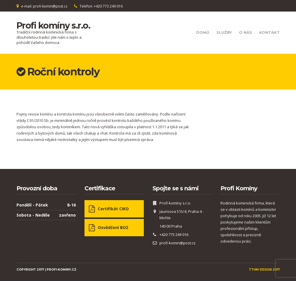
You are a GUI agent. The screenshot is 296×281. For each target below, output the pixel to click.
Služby (224, 32)
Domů (202, 32)
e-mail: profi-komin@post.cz (44, 6)
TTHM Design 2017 (264, 269)
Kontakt (269, 32)
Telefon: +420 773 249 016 (101, 6)
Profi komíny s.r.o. (53, 25)
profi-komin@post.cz (177, 242)
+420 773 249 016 (173, 234)
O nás (245, 32)
